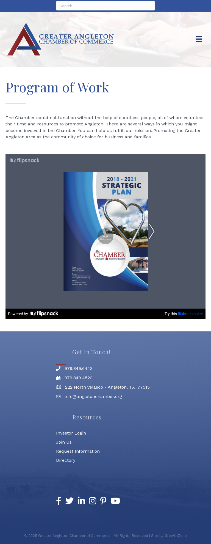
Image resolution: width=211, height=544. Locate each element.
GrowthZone (176, 536)
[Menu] (199, 39)
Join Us (64, 442)
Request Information (78, 451)
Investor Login (71, 433)
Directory (65, 460)
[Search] (105, 5)
